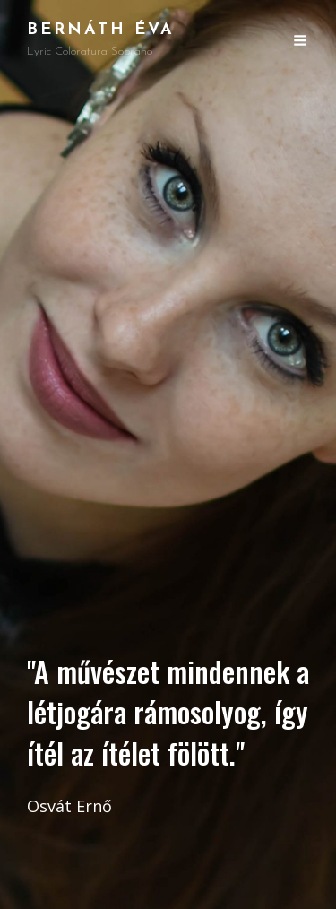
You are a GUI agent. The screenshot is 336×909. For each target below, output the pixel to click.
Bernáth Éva (101, 30)
